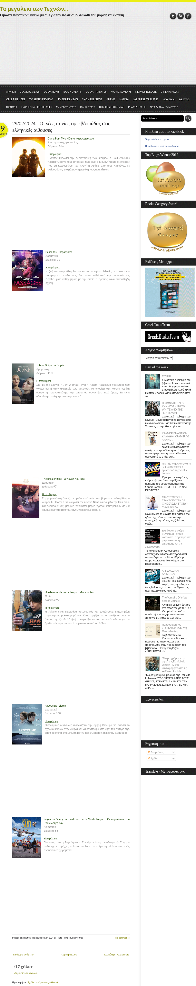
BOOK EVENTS (72, 91)
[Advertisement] (98, 53)
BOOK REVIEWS (30, 91)
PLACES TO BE (137, 107)
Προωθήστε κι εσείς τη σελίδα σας (162, 146)
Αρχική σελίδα (69, 954)
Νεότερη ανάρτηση (24, 954)
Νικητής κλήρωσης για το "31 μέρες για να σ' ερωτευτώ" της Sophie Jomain (176, 468)
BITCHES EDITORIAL (111, 107)
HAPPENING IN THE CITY (36, 107)
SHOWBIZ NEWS (92, 99)
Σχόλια (153, 758)
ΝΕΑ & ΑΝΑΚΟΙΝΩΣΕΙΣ (164, 107)
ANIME (110, 99)
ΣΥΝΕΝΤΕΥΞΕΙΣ (66, 107)
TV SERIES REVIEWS (41, 99)
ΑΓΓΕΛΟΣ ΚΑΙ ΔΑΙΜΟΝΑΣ (170, 572)
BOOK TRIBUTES (96, 91)
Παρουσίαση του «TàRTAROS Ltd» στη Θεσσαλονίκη (174, 628)
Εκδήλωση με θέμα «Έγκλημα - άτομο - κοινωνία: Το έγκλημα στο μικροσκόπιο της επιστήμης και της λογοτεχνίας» (168, 538)
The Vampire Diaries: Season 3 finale (174, 599)
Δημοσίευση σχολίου (26, 973)
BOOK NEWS (51, 91)
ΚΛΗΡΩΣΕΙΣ (87, 107)
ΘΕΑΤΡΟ (184, 99)
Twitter (173, 16)
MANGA (124, 99)
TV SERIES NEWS (68, 99)
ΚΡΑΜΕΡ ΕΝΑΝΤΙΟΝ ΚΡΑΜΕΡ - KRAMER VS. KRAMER (176, 436)
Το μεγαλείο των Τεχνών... (34, 8)
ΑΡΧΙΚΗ (11, 91)
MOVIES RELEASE (146, 91)
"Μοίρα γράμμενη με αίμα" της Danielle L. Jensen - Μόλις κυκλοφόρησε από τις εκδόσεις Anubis (174, 665)
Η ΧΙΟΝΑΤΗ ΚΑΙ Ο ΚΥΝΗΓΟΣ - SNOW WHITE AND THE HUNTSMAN (173, 407)
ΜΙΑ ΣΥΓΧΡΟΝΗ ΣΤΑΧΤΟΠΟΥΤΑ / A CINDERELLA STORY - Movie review (175, 501)
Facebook (188, 16)
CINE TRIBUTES (15, 99)
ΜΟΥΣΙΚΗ (169, 99)
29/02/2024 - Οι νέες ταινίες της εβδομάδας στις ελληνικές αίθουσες (61, 127)
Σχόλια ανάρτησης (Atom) (43, 982)
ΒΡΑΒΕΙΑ (11, 107)
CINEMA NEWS (170, 91)
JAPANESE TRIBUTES (145, 99)
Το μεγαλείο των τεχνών (157, 139)
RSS (180, 16)
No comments (122, 937)
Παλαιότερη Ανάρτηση (116, 954)
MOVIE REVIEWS (121, 91)
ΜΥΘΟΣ (167, 376)
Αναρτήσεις (156, 752)
